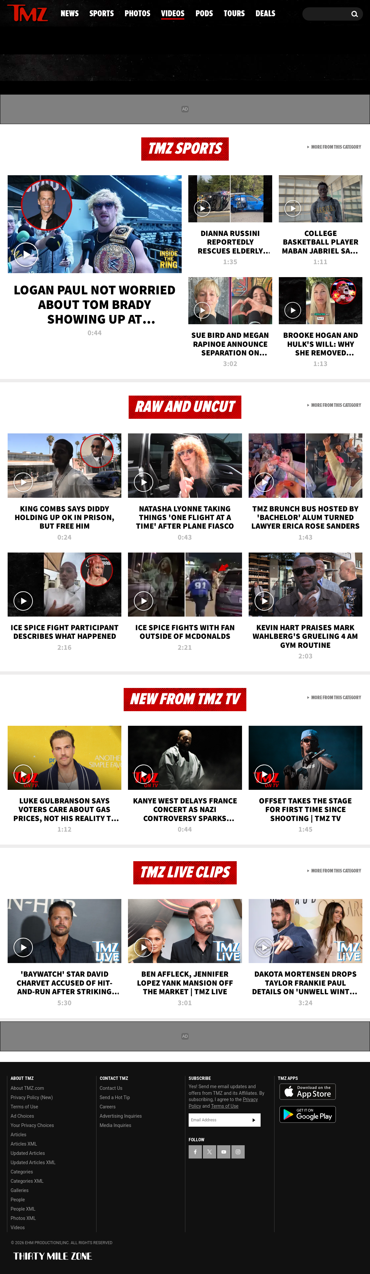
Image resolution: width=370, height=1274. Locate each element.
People (18, 1199)
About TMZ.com (27, 1088)
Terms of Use (24, 1106)
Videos (186, 68)
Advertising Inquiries (121, 1116)
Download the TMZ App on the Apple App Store (307, 1092)
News (23, 68)
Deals (334, 68)
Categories (22, 1171)
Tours (284, 68)
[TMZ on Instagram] (46, 12)
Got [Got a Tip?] (28, 41)
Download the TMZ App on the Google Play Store (307, 1114)
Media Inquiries (115, 1125)
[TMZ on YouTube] (223, 1152)
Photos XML (23, 1218)
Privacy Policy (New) (32, 1097)
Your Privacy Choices (32, 1125)
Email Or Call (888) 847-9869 (83, 41)
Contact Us (111, 1088)
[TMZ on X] (22, 12)
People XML (23, 1209)
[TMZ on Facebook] (12, 12)
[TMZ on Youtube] (34, 12)
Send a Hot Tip (115, 1097)
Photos (131, 68)
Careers (108, 1106)
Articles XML (24, 1144)
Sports (74, 68)
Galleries (20, 1190)
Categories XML (27, 1181)
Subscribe (254, 1120)
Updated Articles (28, 1153)
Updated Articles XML (33, 1162)
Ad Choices (22, 1116)
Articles (19, 1134)
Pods (236, 68)
